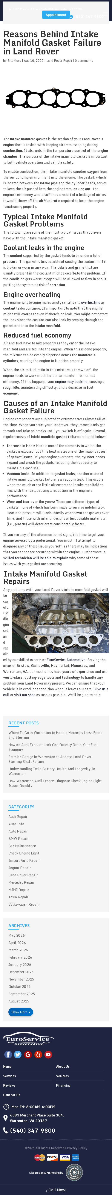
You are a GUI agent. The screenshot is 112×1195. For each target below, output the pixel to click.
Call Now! (56, 1190)
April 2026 (17, 942)
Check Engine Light (23, 853)
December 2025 (21, 972)
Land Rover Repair (59, 60)
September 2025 (21, 993)
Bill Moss (14, 60)
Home (7, 1066)
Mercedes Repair (21, 882)
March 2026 (18, 950)
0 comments (84, 60)
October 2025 (19, 986)
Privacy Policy (77, 1148)
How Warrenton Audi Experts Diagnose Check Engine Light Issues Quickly (55, 783)
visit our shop (24, 695)
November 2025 (21, 979)
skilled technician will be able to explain (35, 558)
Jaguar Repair (19, 867)
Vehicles (62, 1075)
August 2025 (18, 1001)
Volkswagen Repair (23, 904)
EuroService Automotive (66, 660)
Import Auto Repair (24, 860)
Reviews (9, 1085)
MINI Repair (18, 889)
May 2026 (16, 935)
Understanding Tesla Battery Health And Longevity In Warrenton (51, 771)
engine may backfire (71, 381)
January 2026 (19, 964)
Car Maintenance (22, 845)
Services (9, 1075)
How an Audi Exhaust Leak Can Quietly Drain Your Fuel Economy (53, 747)
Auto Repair (18, 831)
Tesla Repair (18, 897)
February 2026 (20, 957)
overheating (90, 302)
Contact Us (11, 1094)
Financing (63, 1085)
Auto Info (16, 824)
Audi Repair (17, 816)
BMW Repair (18, 838)
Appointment (56, 14)
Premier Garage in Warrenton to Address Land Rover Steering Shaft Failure (49, 759)
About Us (62, 1066)
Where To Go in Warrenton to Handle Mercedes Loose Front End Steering (55, 735)
